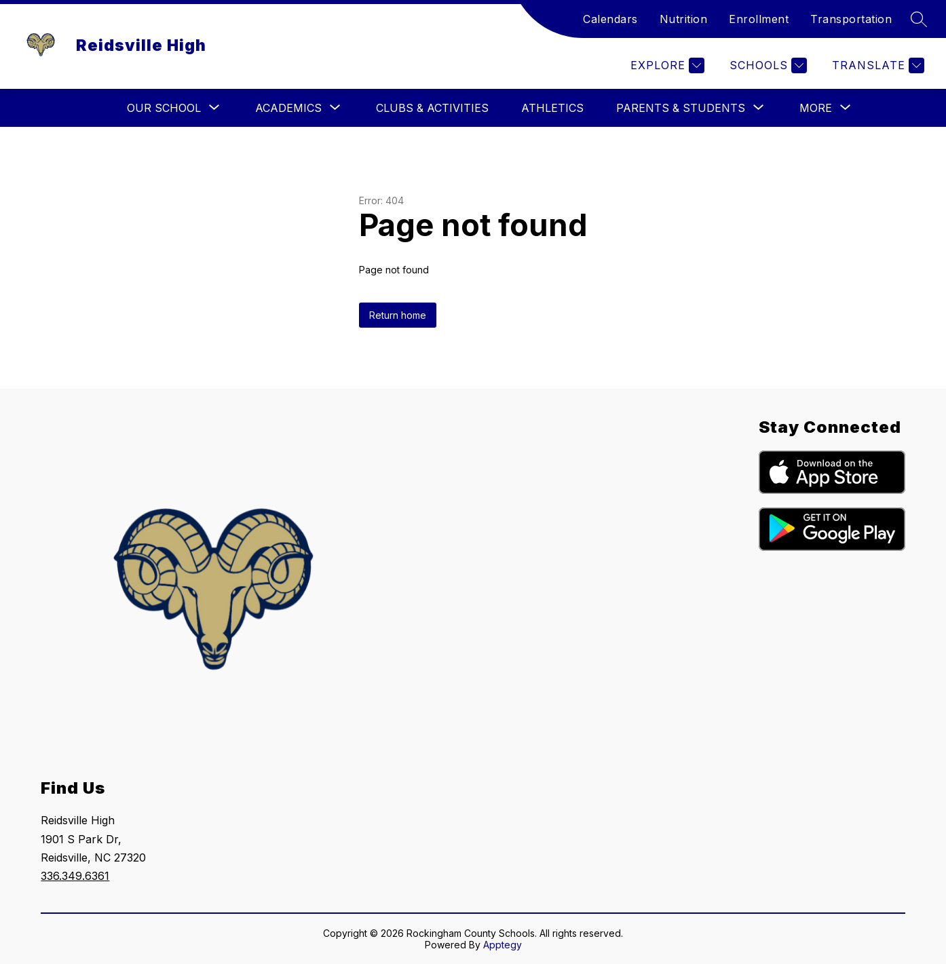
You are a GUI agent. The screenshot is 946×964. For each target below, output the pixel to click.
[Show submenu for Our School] (164, 108)
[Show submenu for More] (815, 108)
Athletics (552, 108)
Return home (397, 315)
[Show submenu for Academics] (288, 108)
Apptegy (502, 944)
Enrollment (759, 19)
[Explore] (665, 65)
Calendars (610, 19)
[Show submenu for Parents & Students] (680, 108)
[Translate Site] (876, 65)
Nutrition (684, 19)
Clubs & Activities (432, 108)
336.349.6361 (75, 876)
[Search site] (919, 19)
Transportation (851, 19)
